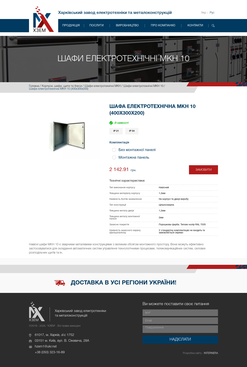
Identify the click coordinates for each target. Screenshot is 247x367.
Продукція (71, 25)
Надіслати (180, 339)
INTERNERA (211, 353)
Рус (212, 12)
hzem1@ (41, 346)
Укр (203, 12)
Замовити (203, 170)
